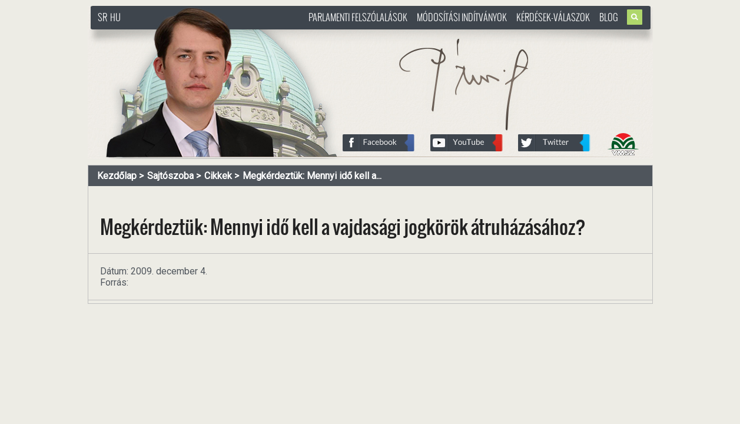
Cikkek (218, 175)
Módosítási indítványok (462, 17)
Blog (608, 17)
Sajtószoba (170, 175)
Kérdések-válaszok (553, 17)
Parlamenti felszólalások (357, 17)
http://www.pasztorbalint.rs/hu (185, 35)
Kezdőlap (117, 175)
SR (102, 17)
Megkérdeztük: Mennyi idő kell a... (312, 175)
